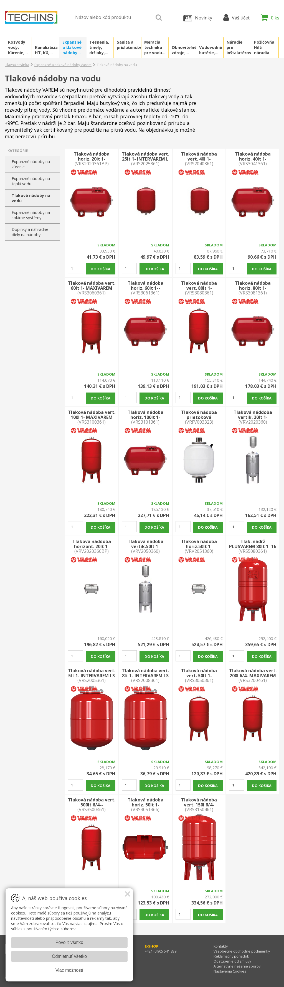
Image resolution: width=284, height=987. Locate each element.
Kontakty (221, 946)
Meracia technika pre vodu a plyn (155, 47)
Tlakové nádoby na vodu (31, 198)
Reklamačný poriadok (231, 956)
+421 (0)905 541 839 (160, 951)
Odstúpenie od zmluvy (232, 961)
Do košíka (100, 268)
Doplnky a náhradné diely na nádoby (30, 232)
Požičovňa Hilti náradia (264, 47)
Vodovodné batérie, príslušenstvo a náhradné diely (211, 50)
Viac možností (69, 970)
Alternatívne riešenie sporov (237, 966)
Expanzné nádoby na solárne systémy (31, 215)
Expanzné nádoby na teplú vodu (31, 181)
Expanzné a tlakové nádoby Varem (72, 47)
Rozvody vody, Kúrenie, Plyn (16, 47)
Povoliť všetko (69, 942)
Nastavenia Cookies (230, 971)
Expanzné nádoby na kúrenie (31, 164)
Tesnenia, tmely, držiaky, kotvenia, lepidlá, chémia (99, 47)
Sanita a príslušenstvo (129, 44)
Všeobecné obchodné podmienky (242, 951)
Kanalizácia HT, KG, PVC (46, 50)
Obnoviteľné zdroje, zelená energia (184, 50)
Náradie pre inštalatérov (239, 47)
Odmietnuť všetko (69, 956)
